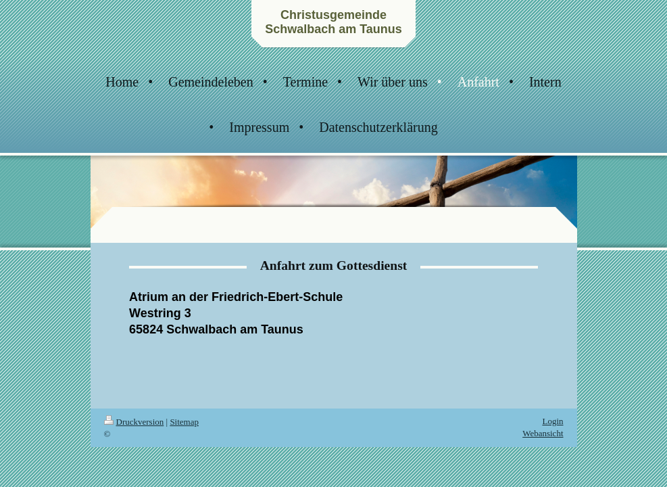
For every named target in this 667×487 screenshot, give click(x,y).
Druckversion (134, 422)
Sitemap (184, 422)
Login (552, 421)
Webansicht (542, 433)
